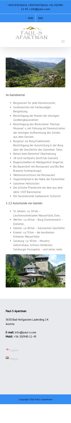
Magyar (12, 359)
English (12, 350)
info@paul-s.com (40, 9)
